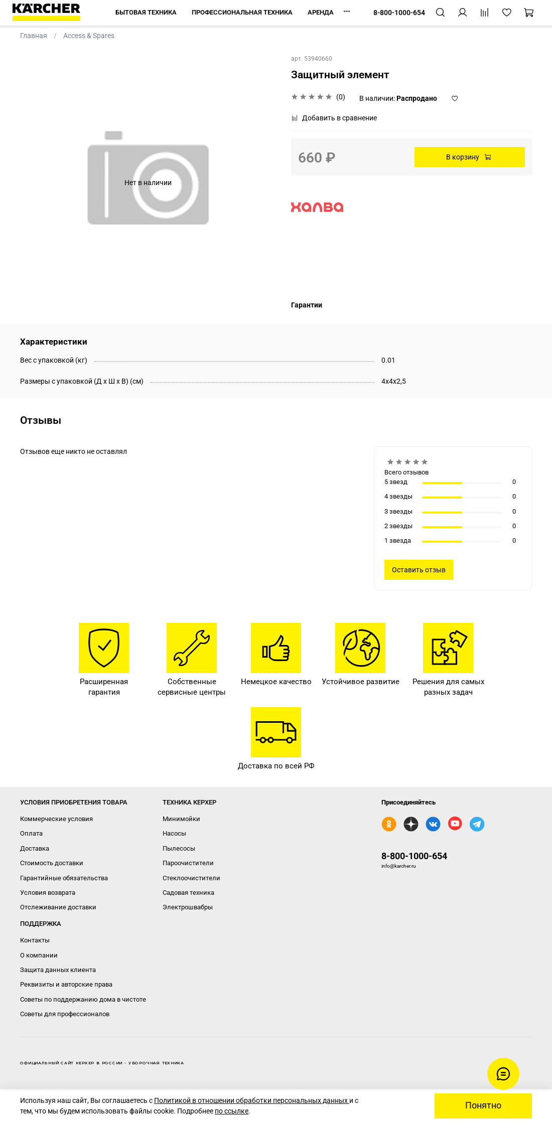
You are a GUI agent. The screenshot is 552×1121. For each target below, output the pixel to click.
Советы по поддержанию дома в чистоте (83, 999)
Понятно (483, 1105)
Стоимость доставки (51, 863)
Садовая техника (188, 892)
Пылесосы (179, 848)
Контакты (35, 940)
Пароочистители (188, 863)
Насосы (174, 833)
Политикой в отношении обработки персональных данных (251, 1100)
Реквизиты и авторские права (66, 984)
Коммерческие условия (56, 819)
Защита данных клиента (58, 970)
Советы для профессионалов (64, 1014)
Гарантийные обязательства (64, 878)
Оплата (31, 833)
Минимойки (181, 819)
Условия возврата (47, 892)
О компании (39, 955)
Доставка (34, 848)
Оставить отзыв (419, 570)
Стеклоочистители (191, 878)
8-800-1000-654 (414, 856)
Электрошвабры (188, 907)
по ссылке (231, 1111)
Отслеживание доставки (58, 907)
